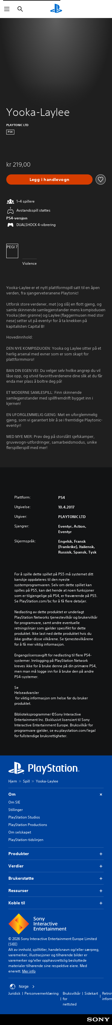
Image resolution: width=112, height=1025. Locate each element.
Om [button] (56, 794)
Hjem (12, 781)
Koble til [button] (56, 903)
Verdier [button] (56, 866)
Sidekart (91, 993)
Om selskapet (19, 832)
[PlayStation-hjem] (56, 9)
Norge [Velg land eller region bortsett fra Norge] (22, 986)
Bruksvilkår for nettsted (71, 999)
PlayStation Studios (24, 817)
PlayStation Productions (27, 824)
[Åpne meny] (6, 9)
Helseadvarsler (26, 692)
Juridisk (14, 993)
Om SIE (14, 802)
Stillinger (15, 809)
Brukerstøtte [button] (56, 878)
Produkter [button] (56, 854)
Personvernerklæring (41, 993)
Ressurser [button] (56, 891)
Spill (26, 781)
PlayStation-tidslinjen (25, 839)
